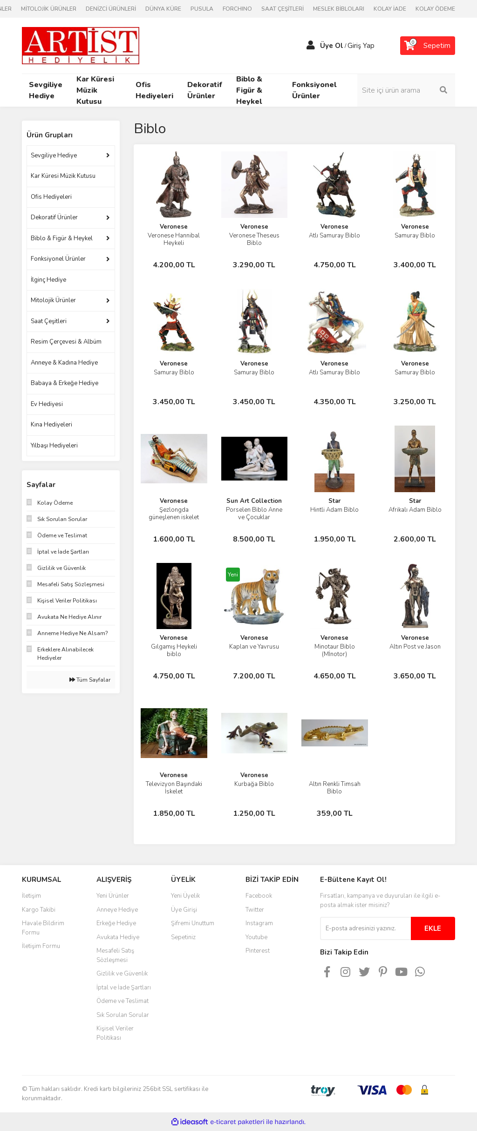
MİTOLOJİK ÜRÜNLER (48, 9)
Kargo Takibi (38, 910)
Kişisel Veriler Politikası (115, 1033)
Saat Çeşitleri (49, 321)
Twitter (254, 910)
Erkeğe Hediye (116, 923)
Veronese (174, 227)
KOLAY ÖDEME (435, 9)
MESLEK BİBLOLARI (338, 9)
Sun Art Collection (254, 501)
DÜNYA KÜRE (163, 9)
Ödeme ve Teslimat (122, 1001)
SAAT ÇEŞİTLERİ (282, 9)
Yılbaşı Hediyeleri (54, 445)
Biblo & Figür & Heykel (62, 238)
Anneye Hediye (117, 910)
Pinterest (257, 951)
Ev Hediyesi (47, 404)
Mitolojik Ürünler (53, 300)
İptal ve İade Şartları (123, 987)
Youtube (256, 937)
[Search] (406, 90)
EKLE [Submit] (432, 928)
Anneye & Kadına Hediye (64, 363)
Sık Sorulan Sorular (122, 1015)
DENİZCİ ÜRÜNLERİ (111, 9)
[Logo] (80, 45)
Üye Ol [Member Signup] (331, 45)
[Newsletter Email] (365, 928)
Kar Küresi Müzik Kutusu (63, 176)
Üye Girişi (184, 910)
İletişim (31, 896)
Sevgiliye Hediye (54, 155)
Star (334, 501)
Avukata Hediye (117, 937)
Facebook (258, 896)
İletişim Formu (41, 946)
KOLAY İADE (390, 9)
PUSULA (202, 9)
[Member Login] (311, 46)
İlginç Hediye (48, 280)
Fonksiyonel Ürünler (58, 259)
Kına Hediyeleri (51, 424)
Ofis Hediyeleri (51, 197)
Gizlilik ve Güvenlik (122, 973)
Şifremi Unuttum (192, 923)
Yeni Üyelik (185, 896)
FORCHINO (237, 9)
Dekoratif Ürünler (54, 217)
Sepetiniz (183, 937)
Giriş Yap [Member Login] (361, 45)
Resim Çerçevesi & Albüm (66, 342)
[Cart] (427, 45)
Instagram (259, 923)
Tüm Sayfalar (89, 680)
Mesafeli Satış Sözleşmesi (115, 955)
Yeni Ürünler (112, 896)
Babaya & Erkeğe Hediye (64, 383)
